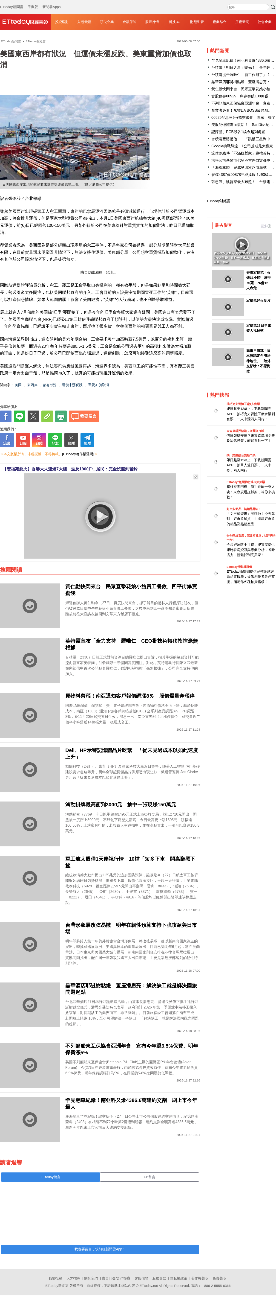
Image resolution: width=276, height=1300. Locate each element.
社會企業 (265, 22)
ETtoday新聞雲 (11, 2)
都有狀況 (50, 385)
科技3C (174, 22)
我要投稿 (55, 1278)
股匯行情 (152, 22)
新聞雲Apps (51, 2)
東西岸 (32, 385)
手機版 (33, 2)
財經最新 (84, 22)
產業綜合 (220, 22)
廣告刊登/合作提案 (116, 1278)
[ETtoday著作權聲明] (78, 454)
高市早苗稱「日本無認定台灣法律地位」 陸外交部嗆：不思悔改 (258, 361)
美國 (18, 385)
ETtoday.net (149, 1286)
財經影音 (197, 22)
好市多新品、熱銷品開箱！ (244, 509)
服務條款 (159, 1278)
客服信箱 (141, 1278)
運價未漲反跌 (72, 385)
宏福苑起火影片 (258, 300)
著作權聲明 (199, 1278)
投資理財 (62, 22)
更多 (266, 226)
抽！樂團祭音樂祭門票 (241, 455)
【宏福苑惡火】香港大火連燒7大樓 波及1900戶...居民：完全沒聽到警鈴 (70, 469)
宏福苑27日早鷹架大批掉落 (258, 328)
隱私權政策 (178, 1278)
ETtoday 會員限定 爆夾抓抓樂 (246, 482)
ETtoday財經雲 (218, 201)
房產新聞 (242, 22)
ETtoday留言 (50, 1177)
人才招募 (73, 1278)
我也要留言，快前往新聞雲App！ (100, 1249)
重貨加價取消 (98, 385)
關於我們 (91, 1278)
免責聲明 (219, 1278)
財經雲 (25, 22)
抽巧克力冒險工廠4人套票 (243, 404)
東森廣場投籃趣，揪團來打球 (245, 431)
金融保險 (129, 22)
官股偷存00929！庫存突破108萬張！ (241, 96)
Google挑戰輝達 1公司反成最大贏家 (242, 146)
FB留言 (149, 1177)
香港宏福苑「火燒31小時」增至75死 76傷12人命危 (258, 280)
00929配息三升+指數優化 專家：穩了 (243, 118)
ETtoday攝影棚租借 (239, 566)
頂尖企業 (107, 22)
